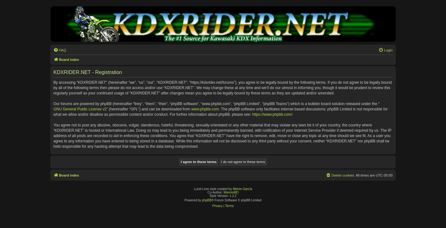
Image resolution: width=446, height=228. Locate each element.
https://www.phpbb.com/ (272, 114)
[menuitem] (59, 50)
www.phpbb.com (205, 109)
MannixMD (231, 192)
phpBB (206, 200)
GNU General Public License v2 (79, 109)
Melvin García (242, 189)
